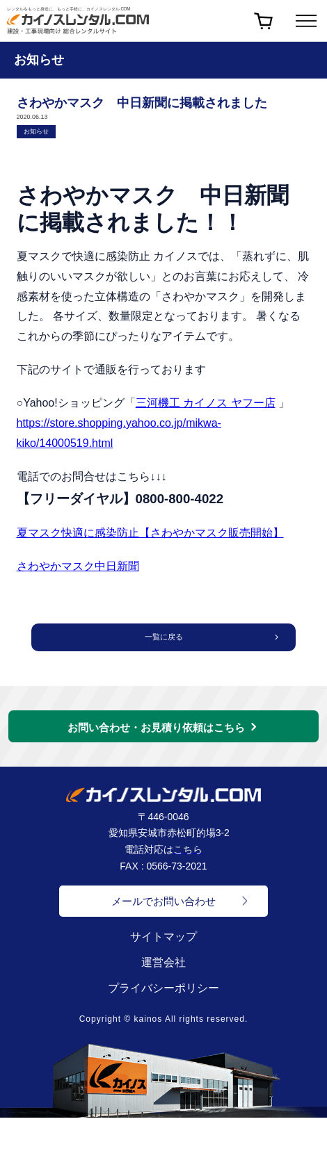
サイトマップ (163, 939)
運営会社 (163, 965)
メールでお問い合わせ (163, 904)
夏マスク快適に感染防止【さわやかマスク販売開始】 (150, 533)
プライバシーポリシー (163, 991)
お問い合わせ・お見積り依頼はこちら (156, 730)
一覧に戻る (163, 638)
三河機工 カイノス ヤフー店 (206, 403)
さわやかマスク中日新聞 (78, 566)
